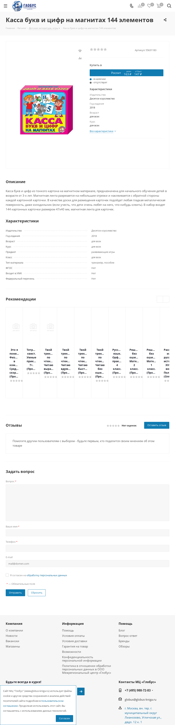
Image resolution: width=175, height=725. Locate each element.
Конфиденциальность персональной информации (82, 632)
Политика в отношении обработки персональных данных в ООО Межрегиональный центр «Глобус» (86, 642)
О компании (14, 604)
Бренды (124, 614)
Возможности (71, 625)
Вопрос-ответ (128, 609)
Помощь (68, 604)
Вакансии (12, 614)
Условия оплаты (73, 609)
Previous (160, 299)
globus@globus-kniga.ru (140, 673)
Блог (122, 604)
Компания (14, 597)
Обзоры (124, 620)
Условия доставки (74, 614)
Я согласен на (38, 548)
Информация (73, 597)
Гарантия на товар (75, 620)
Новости (12, 609)
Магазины (13, 620)
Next (166, 299)
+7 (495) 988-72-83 (138, 664)
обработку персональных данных (47, 548)
